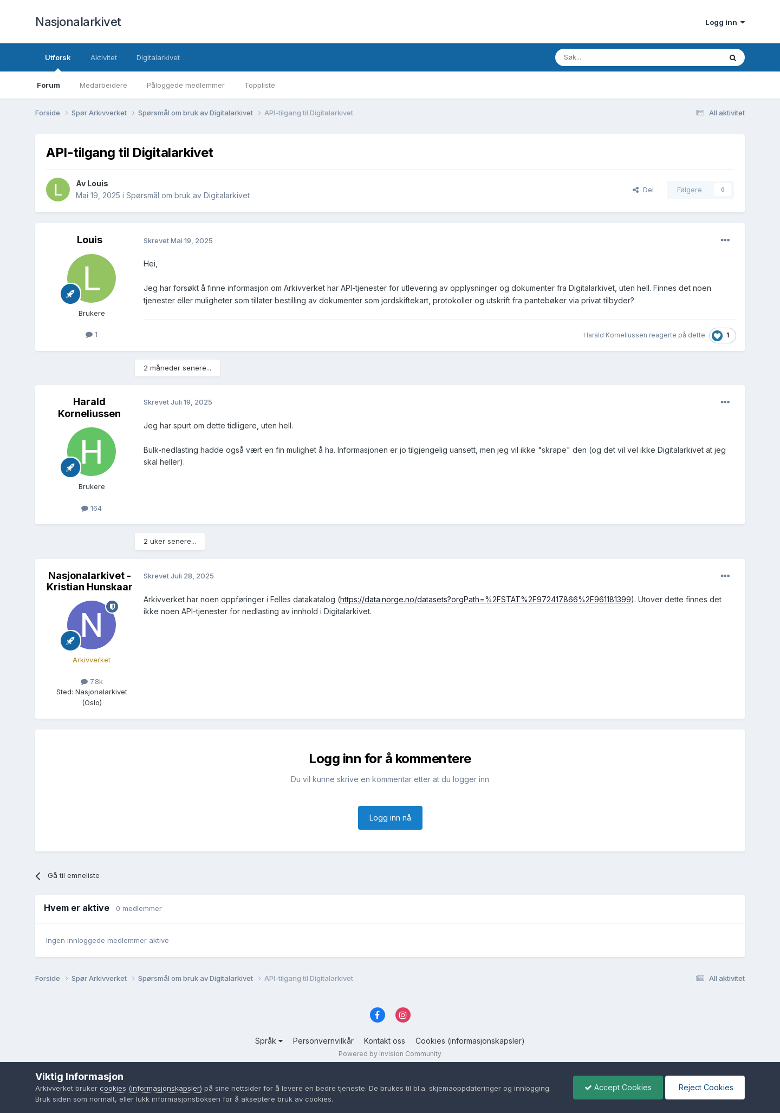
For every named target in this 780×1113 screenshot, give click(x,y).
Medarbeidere (103, 85)
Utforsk (58, 62)
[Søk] (608, 57)
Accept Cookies (618, 1087)
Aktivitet (103, 57)
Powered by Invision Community (390, 1054)
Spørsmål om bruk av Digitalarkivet (188, 195)
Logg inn (725, 22)
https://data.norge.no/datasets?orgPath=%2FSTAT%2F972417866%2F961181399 (485, 599)
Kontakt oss (384, 1040)
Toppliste (259, 85)
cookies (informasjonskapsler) (151, 1088)
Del (643, 189)
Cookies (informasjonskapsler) (470, 1040)
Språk (269, 1040)
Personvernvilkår (323, 1040)
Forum (48, 85)
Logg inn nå (390, 817)
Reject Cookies (705, 1087)
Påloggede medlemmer (186, 85)
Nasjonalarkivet (78, 22)
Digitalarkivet (158, 57)
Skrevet (178, 240)
